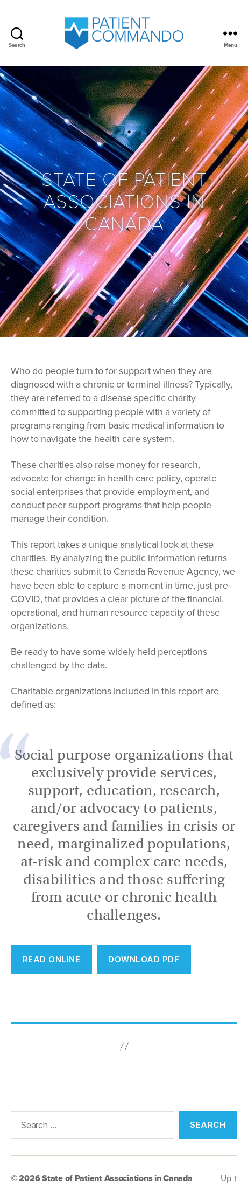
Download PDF (143, 959)
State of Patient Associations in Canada (117, 1178)
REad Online (52, 959)
